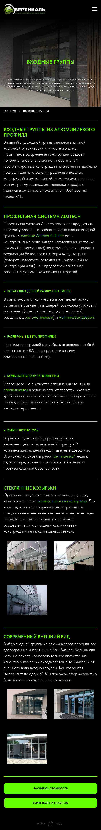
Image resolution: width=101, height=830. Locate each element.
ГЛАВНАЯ (10, 111)
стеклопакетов (16, 389)
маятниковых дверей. (77, 317)
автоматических (39, 317)
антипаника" (64, 456)
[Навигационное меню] (94, 9)
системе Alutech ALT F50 (42, 235)
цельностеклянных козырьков (62, 500)
